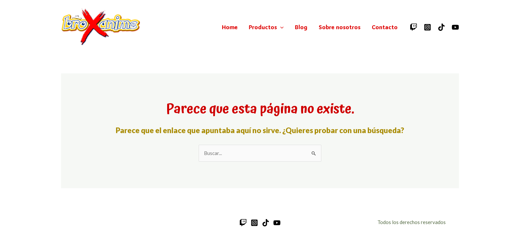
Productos (266, 27)
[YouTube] (455, 27)
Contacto (385, 27)
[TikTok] (441, 27)
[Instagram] (427, 27)
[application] (280, 27)
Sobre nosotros (339, 27)
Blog (301, 27)
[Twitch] (413, 27)
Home (229, 27)
